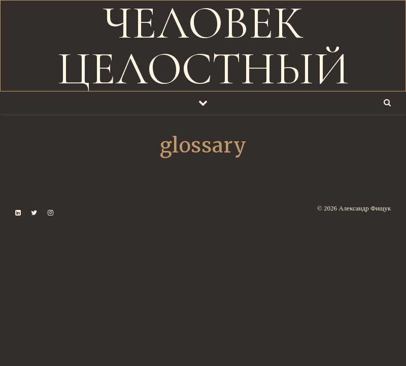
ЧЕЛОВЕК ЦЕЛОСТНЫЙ (203, 46)
